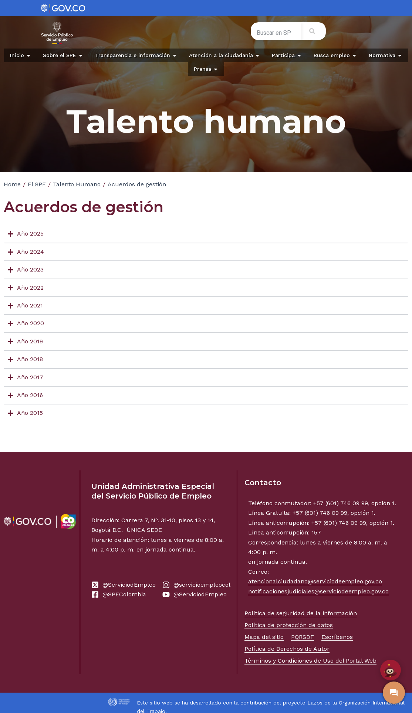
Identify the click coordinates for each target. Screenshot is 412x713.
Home (12, 184)
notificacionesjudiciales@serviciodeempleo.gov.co (318, 591)
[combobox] (276, 32)
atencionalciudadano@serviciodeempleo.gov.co (315, 581)
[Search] (313, 31)
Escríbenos (337, 636)
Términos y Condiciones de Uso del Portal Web (310, 660)
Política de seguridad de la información (300, 613)
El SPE (37, 184)
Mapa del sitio (264, 636)
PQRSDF (302, 636)
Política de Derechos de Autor (287, 648)
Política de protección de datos (288, 625)
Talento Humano (77, 184)
